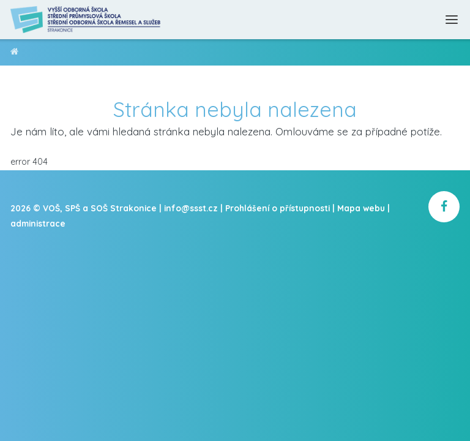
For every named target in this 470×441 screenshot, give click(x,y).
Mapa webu (361, 208)
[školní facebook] (444, 206)
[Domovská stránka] (86, 19)
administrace (37, 223)
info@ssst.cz (191, 208)
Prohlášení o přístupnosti (277, 208)
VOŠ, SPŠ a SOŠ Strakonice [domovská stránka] (14, 53)
